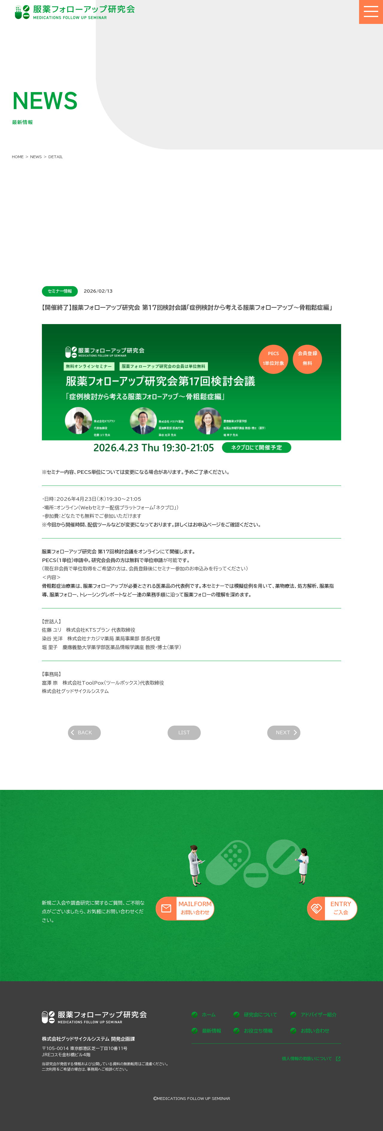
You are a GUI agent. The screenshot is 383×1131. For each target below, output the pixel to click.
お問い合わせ (309, 1031)
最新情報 (206, 1031)
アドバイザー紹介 (313, 1015)
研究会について (255, 1015)
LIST (191, 735)
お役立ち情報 (253, 1031)
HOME (18, 156)
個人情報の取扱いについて (311, 1059)
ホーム (204, 1015)
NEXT (295, 735)
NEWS (36, 156)
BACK (87, 735)
